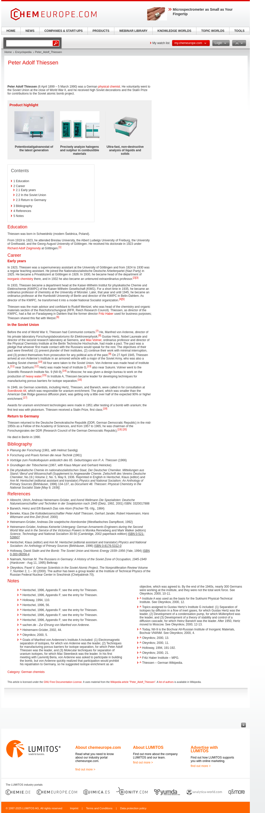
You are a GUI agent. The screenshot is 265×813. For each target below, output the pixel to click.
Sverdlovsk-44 (16, 391)
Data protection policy (133, 808)
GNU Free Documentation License (63, 682)
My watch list (161, 43)
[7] (97, 331)
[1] (59, 247)
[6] (57, 317)
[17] (25, 397)
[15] (44, 375)
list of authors (166, 682)
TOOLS (239, 31)
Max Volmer (94, 340)
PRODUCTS (100, 31)
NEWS (30, 31)
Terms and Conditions (99, 808)
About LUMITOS (148, 747)
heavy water (34, 376)
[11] (12, 366)
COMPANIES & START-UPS (63, 31)
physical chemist (109, 86)
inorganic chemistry (20, 279)
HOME (10, 31)
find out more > (85, 769)
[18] (105, 408)
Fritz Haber (106, 313)
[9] (109, 354)
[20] (125, 429)
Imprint (74, 808)
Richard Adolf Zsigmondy (24, 248)
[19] (120, 429)
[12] (37, 366)
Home (8, 52)
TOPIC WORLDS (212, 31)
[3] (136, 277)
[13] (89, 366)
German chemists (32, 672)
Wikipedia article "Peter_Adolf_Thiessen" (132, 682)
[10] (40, 361)
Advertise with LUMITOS (204, 749)
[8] (99, 335)
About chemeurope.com (98, 747)
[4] (120, 299)
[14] (64, 370)
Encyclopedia (23, 52)
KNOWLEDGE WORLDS (174, 31)
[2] (134, 277)
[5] (123, 299)
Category (13, 672)
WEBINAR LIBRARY (133, 31)
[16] (80, 379)
